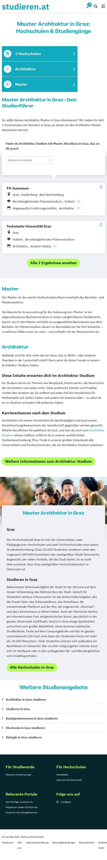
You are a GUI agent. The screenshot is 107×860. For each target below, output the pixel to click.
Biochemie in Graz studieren (25, 728)
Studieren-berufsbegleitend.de (21, 812)
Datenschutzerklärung (37, 842)
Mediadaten (62, 774)
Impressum (8, 842)
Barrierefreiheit (87, 842)
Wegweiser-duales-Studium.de (21, 807)
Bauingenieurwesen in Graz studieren (32, 718)
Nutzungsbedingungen (63, 842)
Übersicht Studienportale (18, 774)
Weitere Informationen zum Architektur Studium (48, 461)
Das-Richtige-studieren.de (19, 801)
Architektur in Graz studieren (26, 699)
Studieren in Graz (18, 709)
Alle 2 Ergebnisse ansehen (53, 262)
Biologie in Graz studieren (24, 737)
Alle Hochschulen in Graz (32, 667)
